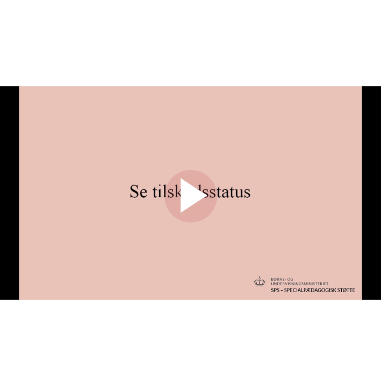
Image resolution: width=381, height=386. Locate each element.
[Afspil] (190, 220)
